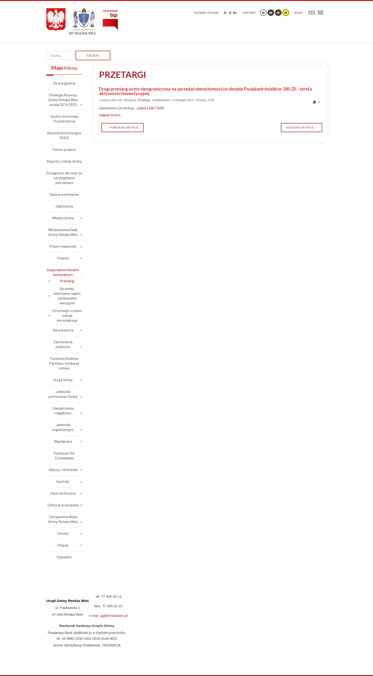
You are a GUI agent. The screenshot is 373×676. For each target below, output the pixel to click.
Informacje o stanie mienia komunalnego (67, 315)
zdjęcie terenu (109, 115)
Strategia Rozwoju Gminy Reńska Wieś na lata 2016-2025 (63, 100)
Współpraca (63, 441)
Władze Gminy (63, 218)
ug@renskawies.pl (114, 616)
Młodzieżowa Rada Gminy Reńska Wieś (63, 232)
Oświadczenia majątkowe (63, 410)
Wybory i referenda (63, 470)
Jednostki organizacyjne (63, 427)
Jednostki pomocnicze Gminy (62, 394)
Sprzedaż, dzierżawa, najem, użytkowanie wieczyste (67, 296)
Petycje (63, 545)
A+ (235, 13)
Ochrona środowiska (62, 505)
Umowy (63, 533)
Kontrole (63, 482)
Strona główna (64, 83)
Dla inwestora (63, 330)
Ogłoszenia (64, 206)
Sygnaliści (64, 557)
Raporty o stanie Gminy (64, 161)
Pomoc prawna (64, 150)
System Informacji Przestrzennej (64, 119)
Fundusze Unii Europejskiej (64, 455)
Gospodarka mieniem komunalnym (63, 272)
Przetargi (144, 100)
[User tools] (316, 102)
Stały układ (312, 12)
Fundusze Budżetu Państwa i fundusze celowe (64, 363)
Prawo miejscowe (63, 246)
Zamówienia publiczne (62, 344)
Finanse (63, 258)
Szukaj (93, 55)
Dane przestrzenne (64, 195)
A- (225, 13)
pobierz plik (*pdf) (150, 108)
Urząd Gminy (63, 380)
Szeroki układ (320, 12)
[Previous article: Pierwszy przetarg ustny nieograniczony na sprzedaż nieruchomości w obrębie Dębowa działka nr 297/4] (122, 127)
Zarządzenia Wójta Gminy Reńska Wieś (63, 519)
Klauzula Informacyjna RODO (64, 135)
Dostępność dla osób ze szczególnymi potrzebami (64, 178)
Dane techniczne (63, 493)
